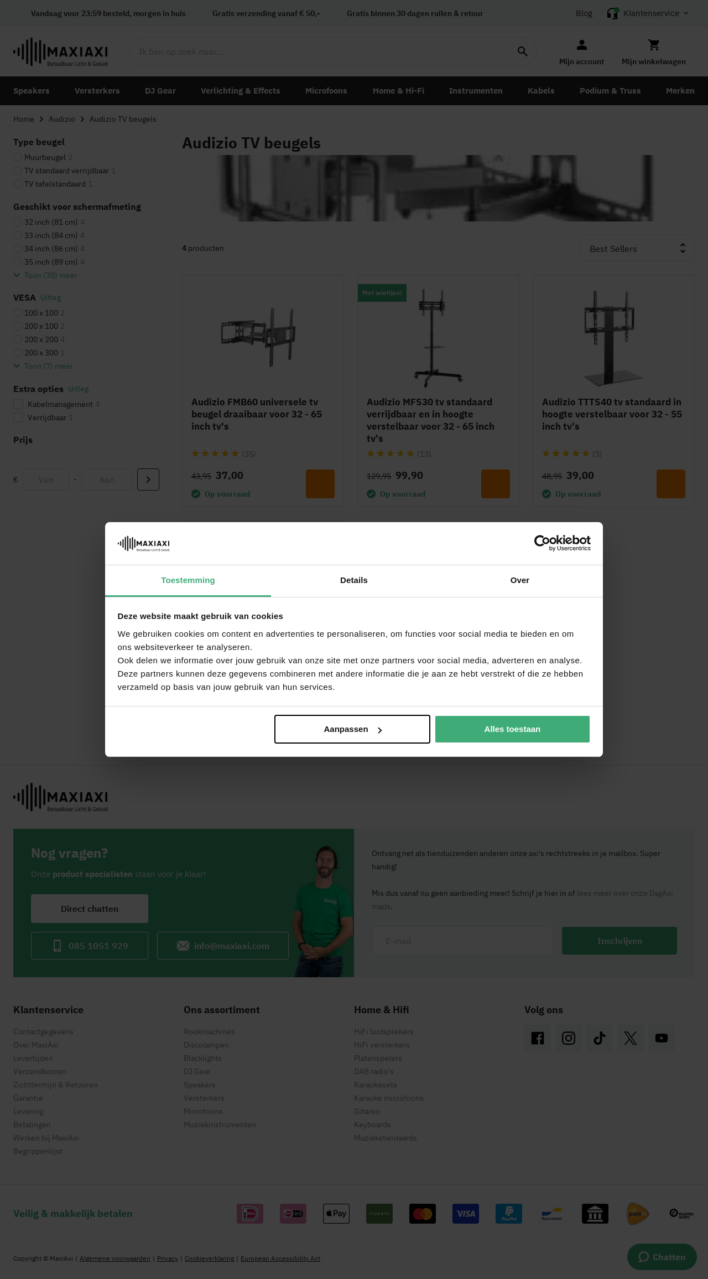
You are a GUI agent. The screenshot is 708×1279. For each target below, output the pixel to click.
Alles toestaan (513, 729)
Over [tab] (520, 580)
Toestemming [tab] (188, 580)
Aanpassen (353, 729)
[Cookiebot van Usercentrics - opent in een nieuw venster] (542, 543)
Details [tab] (354, 580)
